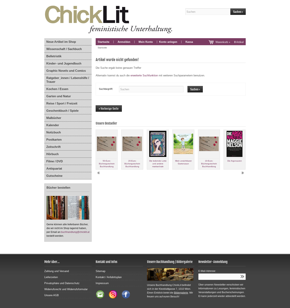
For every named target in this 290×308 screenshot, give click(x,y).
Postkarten (54, 139)
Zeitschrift (53, 146)
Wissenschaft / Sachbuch (64, 49)
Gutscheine (54, 175)
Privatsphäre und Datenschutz (62, 283)
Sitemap (100, 271)
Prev (99, 173)
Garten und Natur (58, 96)
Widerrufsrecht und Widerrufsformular (66, 289)
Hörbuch (52, 154)
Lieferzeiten (51, 277)
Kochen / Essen (57, 89)
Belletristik (53, 56)
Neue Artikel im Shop (61, 41)
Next (242, 173)
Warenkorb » (229, 42)
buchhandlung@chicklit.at (75, 232)
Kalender (52, 125)
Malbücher (53, 118)
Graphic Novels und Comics (66, 70)
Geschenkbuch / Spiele (62, 110)
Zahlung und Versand (56, 271)
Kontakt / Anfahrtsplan (109, 277)
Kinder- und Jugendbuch (63, 63)
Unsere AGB (51, 295)
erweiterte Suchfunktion (144, 75)
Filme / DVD (54, 161)
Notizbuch (53, 132)
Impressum (102, 283)
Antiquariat (54, 168)
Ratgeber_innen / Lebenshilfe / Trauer (67, 79)
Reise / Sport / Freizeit (61, 103)
